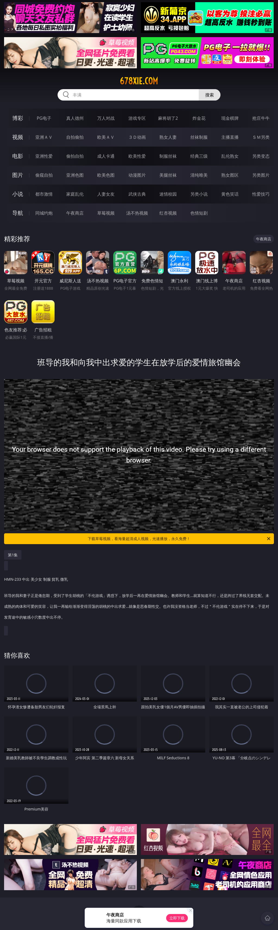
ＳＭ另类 (261, 137)
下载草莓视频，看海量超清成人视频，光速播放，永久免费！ (179, 538)
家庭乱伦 (75, 194)
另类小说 (199, 194)
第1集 (13, 554)
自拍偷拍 (75, 137)
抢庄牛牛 (261, 118)
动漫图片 (137, 175)
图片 (17, 175)
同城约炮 (44, 213)
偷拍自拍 (75, 156)
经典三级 (199, 156)
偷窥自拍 (44, 175)
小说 (17, 194)
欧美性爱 (137, 156)
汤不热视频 (137, 213)
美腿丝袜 (168, 175)
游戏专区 (137, 118)
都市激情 (44, 194)
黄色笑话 (230, 194)
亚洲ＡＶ (44, 137)
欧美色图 (106, 175)
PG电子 (44, 118)
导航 (17, 213)
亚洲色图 (75, 175)
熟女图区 (230, 175)
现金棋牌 (230, 118)
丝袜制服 (199, 137)
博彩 (17, 118)
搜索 (209, 95)
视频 (17, 137)
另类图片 (261, 175)
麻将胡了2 (168, 118)
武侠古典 (137, 194)
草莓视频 (106, 213)
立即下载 (177, 918)
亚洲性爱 (44, 156)
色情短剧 (199, 213)
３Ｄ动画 (137, 137)
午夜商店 (75, 213)
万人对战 (106, 118)
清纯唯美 (199, 175)
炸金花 (199, 118)
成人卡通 (106, 156)
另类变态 (261, 156)
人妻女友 (106, 194)
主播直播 (230, 137)
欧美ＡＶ (106, 137)
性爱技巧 (261, 194)
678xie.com (139, 81)
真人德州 (75, 118)
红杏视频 (168, 213)
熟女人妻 (168, 137)
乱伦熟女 (230, 156)
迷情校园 (168, 194)
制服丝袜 (168, 156)
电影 (17, 156)
